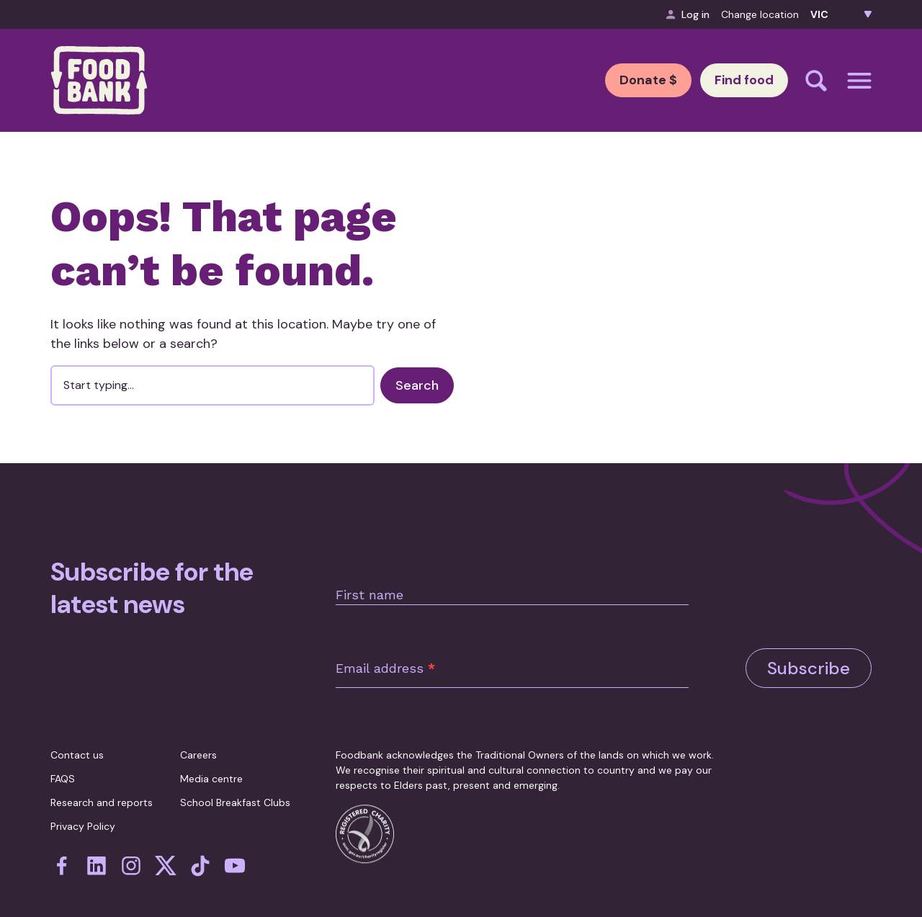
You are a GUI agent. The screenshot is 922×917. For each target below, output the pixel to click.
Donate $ (602, 80)
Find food (728, 80)
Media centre (211, 760)
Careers (198, 736)
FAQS (62, 760)
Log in (688, 14)
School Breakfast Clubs (235, 784)
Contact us (77, 736)
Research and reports (101, 784)
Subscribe (808, 634)
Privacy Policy (82, 808)
